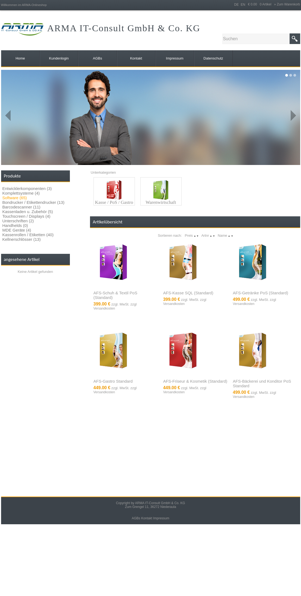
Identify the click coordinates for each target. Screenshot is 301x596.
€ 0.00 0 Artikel (261, 4)
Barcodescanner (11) (21, 207)
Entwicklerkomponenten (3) (27, 188)
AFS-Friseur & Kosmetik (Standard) (195, 381)
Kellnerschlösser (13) (21, 239)
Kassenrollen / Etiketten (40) (28, 234)
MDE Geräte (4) (16, 230)
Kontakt (146, 518)
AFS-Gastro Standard (113, 381)
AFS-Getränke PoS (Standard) (260, 293)
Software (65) (14, 197)
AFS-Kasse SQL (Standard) (188, 293)
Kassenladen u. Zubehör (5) (27, 211)
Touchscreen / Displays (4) (26, 216)
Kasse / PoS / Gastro (114, 202)
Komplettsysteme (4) (21, 193)
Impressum (161, 518)
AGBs (136, 518)
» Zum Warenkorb (287, 4)
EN (243, 5)
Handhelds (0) (15, 225)
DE (236, 5)
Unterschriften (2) (18, 221)
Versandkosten (104, 308)
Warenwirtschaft (161, 202)
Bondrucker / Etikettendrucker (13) (33, 202)
